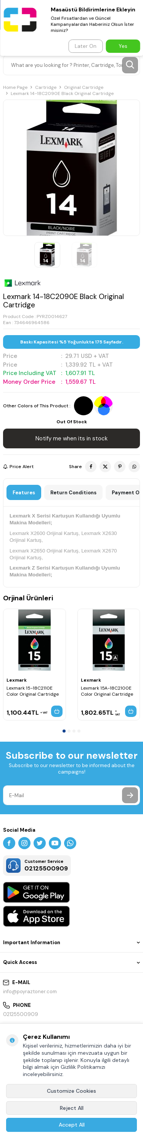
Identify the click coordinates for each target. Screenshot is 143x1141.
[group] (71, 168)
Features (24, 492)
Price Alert (18, 467)
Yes (123, 46)
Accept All (72, 1124)
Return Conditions (73, 492)
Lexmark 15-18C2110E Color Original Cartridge (32, 691)
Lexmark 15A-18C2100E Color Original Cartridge (107, 691)
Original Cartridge (83, 87)
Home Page (15, 87)
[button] (64, 731)
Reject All (72, 1108)
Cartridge (45, 87)
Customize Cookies (71, 1090)
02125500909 (20, 1014)
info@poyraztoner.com (30, 991)
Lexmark (16, 680)
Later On (85, 46)
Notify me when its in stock (71, 438)
